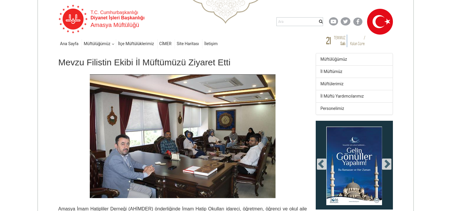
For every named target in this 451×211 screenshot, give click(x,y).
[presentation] (321, 164)
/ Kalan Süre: (357, 40)
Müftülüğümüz (97, 43)
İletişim (211, 43)
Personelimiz (332, 108)
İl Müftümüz (331, 71)
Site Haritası (188, 43)
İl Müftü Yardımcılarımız (342, 96)
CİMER (165, 43)
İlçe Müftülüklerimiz (136, 43)
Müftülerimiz (332, 83)
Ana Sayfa (69, 43)
